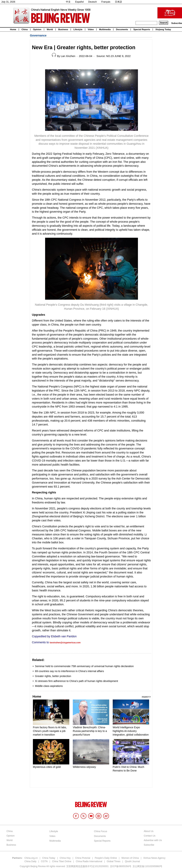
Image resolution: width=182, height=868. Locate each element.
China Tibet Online (61, 861)
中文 (68, 2)
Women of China (130, 858)
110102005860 (152, 866)
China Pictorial (82, 858)
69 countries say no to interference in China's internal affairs (69, 671)
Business (63, 29)
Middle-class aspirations (49, 686)
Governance (38, 35)
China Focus (100, 831)
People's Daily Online (106, 858)
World (50, 29)
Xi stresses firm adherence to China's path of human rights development (76, 681)
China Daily (30, 861)
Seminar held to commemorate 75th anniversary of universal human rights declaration (84, 666)
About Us (148, 831)
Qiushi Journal (132, 861)
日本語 (118, 2)
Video (91, 29)
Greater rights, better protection (53, 676)
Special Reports (141, 29)
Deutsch (92, 2)
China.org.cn (31, 858)
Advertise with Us (153, 840)
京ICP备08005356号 (120, 866)
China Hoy (65, 858)
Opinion (37, 29)
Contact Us (149, 835)
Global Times (113, 861)
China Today (48, 858)
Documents (122, 29)
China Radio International (89, 861)
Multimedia (105, 29)
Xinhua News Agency (154, 858)
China (24, 29)
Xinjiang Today (163, 29)
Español (79, 2)
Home (13, 29)
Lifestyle (77, 29)
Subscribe (176, 23)
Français (105, 2)
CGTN (44, 861)
